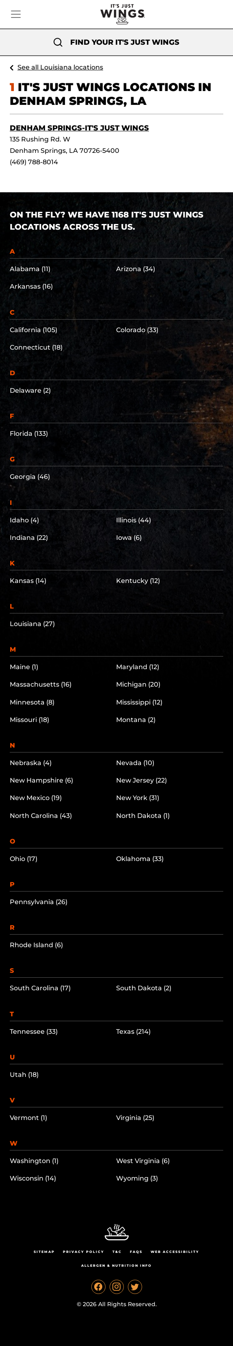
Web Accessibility (175, 1252)
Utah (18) (24, 1075)
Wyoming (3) (137, 1178)
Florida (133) (29, 433)
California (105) (33, 330)
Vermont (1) (28, 1118)
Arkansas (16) (31, 286)
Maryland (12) (137, 667)
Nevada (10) (135, 763)
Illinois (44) (133, 520)
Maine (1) (24, 667)
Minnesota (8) (32, 702)
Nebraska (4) (31, 763)
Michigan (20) (138, 684)
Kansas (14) (28, 581)
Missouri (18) (29, 720)
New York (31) (137, 798)
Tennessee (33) (34, 1031)
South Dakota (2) (143, 988)
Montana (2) (135, 720)
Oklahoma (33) (140, 859)
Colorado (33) (137, 330)
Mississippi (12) (139, 702)
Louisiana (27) (32, 624)
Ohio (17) (23, 859)
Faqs (136, 1252)
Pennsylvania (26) (38, 902)
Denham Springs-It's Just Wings (79, 128)
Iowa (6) (129, 537)
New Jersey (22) (141, 780)
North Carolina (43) (41, 816)
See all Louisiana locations (60, 67)
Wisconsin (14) (33, 1178)
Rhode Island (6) (36, 945)
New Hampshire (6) (41, 780)
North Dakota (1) (143, 816)
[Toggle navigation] (16, 14)
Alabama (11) (30, 269)
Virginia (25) (135, 1118)
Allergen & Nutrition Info (116, 1265)
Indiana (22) (29, 537)
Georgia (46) (30, 477)
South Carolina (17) (40, 988)
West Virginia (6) (143, 1161)
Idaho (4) (24, 520)
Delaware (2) (30, 390)
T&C (117, 1252)
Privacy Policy (83, 1252)
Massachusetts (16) (40, 684)
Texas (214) (133, 1031)
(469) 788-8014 (34, 162)
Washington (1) (34, 1161)
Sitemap (44, 1252)
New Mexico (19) (36, 798)
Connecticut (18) (36, 347)
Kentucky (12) (138, 581)
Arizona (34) (135, 269)
